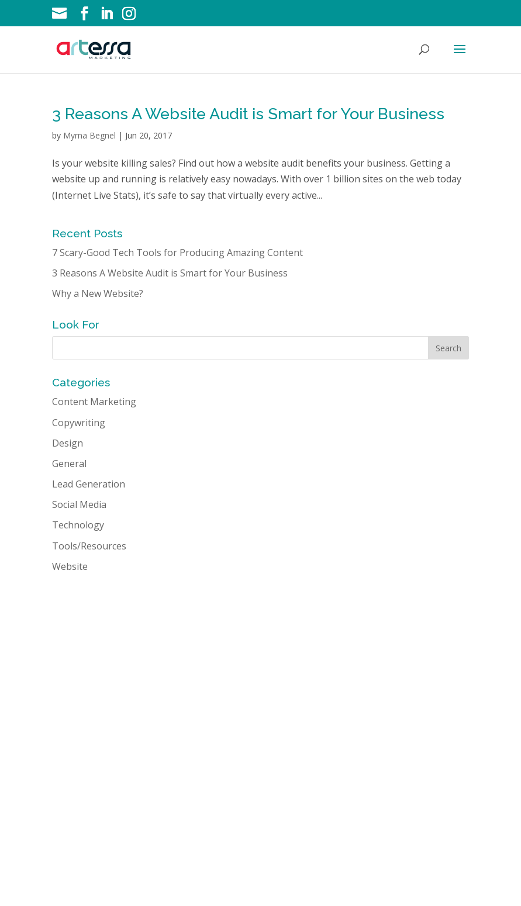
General (69, 463)
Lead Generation (88, 484)
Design (67, 443)
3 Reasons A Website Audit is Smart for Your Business (248, 114)
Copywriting (78, 422)
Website (70, 566)
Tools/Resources (89, 546)
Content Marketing (94, 401)
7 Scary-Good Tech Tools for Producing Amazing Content (177, 252)
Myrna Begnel (89, 135)
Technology (78, 524)
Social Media (79, 504)
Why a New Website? (97, 293)
